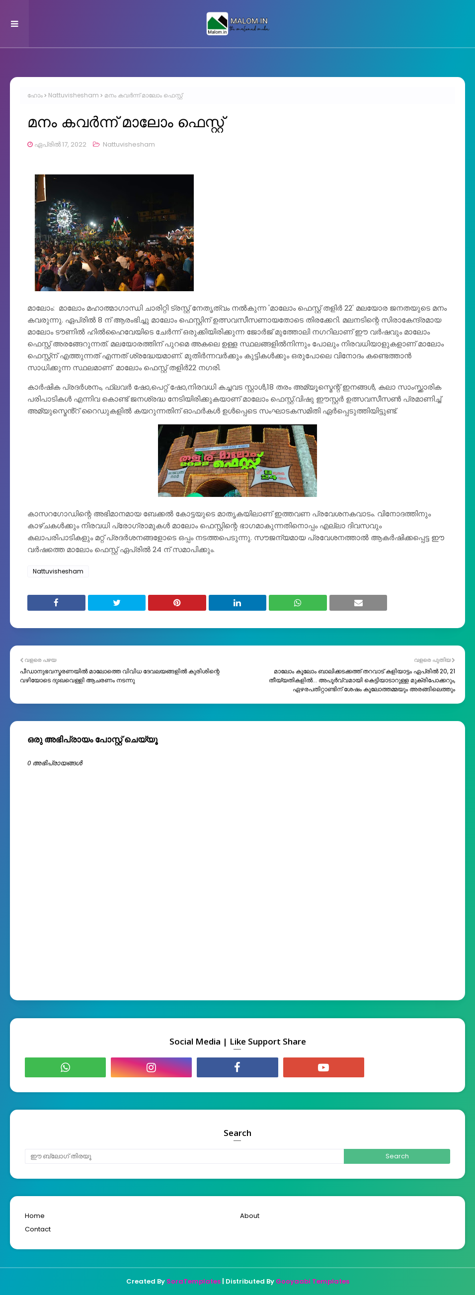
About (249, 1215)
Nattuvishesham (73, 95)
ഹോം (35, 95)
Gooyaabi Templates (312, 1281)
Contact (38, 1229)
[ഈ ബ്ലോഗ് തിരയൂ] (184, 1156)
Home (35, 1215)
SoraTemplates (193, 1281)
